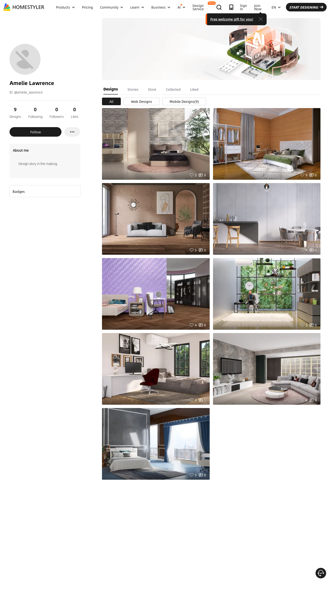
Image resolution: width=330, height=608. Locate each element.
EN (276, 7)
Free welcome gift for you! (231, 19)
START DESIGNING (306, 7)
